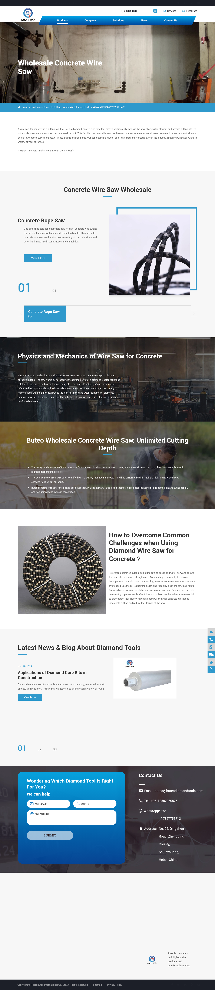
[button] (21, 314)
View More (38, 258)
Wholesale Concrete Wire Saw (108, 107)
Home (25, 107)
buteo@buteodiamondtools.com (67, 3)
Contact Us (170, 20)
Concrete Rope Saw (41, 220)
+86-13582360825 (30, 3)
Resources (189, 10)
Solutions (118, 20)
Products (62, 20)
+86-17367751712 (171, 814)
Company (90, 20)
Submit (50, 835)
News (144, 20)
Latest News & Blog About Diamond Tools (79, 648)
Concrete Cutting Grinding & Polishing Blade (66, 107)
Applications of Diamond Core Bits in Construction (52, 675)
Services (169, 10)
